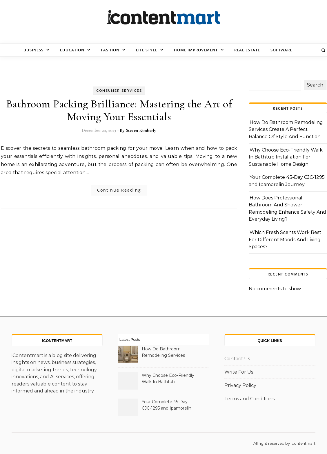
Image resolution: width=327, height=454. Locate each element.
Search (315, 85)
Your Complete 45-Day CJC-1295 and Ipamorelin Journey (166, 405)
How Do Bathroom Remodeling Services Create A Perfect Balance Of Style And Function (286, 129)
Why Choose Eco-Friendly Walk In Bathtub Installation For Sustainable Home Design (286, 157)
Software (281, 50)
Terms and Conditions (249, 398)
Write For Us (238, 372)
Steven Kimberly (141, 130)
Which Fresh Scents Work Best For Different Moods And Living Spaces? (285, 239)
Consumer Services (119, 91)
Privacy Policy (240, 385)
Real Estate (247, 50)
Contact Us (237, 358)
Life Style (146, 50)
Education (72, 50)
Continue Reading (119, 190)
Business (33, 50)
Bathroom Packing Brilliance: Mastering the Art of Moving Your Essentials (119, 110)
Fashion (110, 50)
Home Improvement (196, 50)
